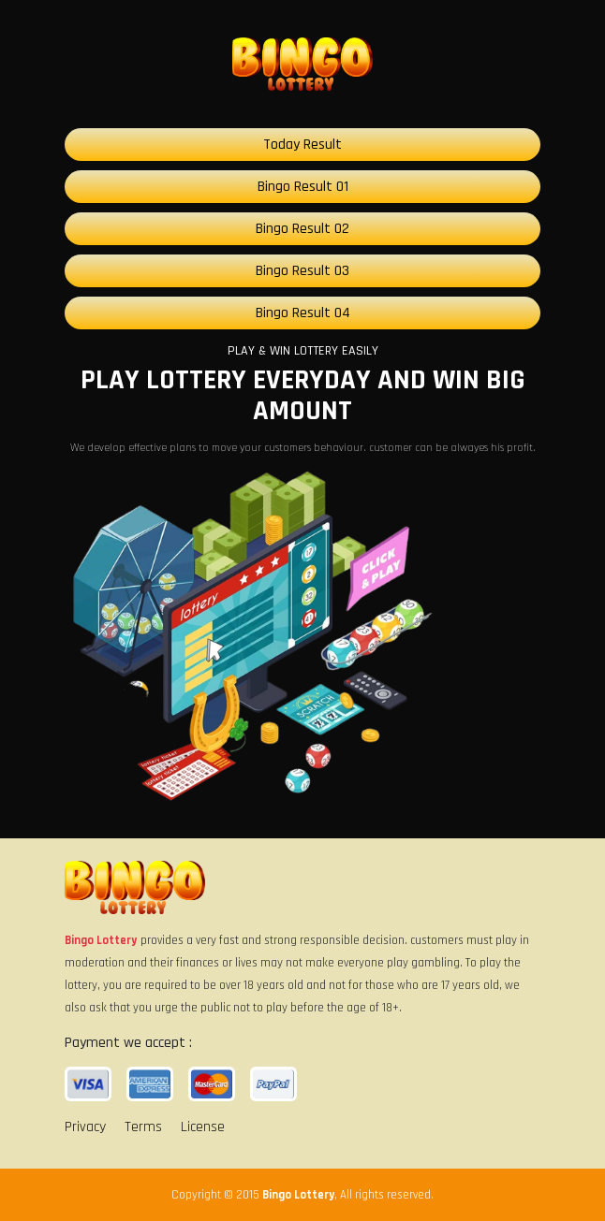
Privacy (85, 1127)
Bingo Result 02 (302, 229)
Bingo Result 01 (303, 186)
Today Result (302, 144)
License (203, 1127)
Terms (143, 1127)
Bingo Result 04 (303, 313)
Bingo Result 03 (302, 271)
